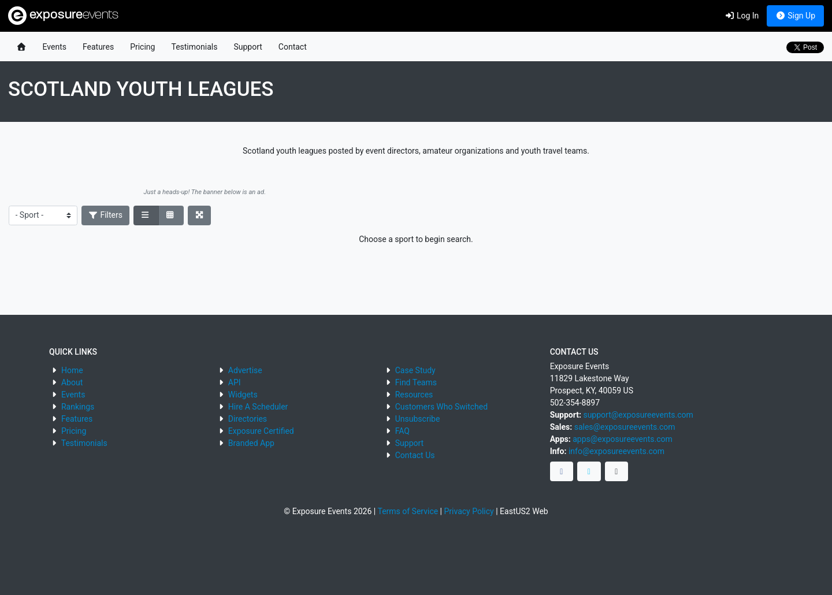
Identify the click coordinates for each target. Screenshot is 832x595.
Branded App (251, 443)
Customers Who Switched (441, 406)
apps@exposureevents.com (623, 439)
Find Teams (416, 382)
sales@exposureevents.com (624, 427)
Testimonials (194, 46)
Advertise (245, 370)
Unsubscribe (417, 418)
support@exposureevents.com (638, 414)
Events (54, 46)
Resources (414, 394)
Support (247, 46)
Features (98, 46)
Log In (742, 15)
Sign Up (795, 15)
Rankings (77, 406)
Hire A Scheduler (258, 406)
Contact (292, 46)
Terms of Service (407, 511)
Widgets (243, 394)
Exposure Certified (261, 431)
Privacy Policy (469, 511)
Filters (105, 215)
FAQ (402, 431)
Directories (247, 418)
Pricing (142, 46)
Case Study (415, 370)
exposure (63, 15)
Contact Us (415, 455)
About (72, 382)
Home (72, 370)
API (234, 382)
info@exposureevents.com (616, 451)
